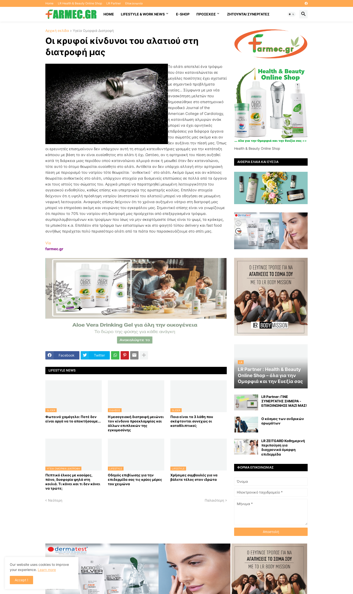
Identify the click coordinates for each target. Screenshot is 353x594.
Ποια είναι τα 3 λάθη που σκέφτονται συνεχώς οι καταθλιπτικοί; (191, 421)
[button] (291, 14)
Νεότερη (55, 500)
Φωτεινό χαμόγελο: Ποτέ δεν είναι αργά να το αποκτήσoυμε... (73, 419)
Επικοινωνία (134, 3)
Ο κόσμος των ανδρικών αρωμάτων (282, 421)
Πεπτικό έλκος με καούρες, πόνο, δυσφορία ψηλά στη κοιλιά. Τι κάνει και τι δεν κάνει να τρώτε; (72, 482)
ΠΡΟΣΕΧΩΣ (206, 14)
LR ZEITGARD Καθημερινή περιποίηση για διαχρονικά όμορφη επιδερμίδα (283, 447)
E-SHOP (182, 14)
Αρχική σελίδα (57, 31)
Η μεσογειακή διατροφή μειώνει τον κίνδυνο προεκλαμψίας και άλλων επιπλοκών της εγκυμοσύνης (136, 423)
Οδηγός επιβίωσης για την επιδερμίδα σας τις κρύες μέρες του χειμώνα (135, 479)
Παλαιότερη (214, 500)
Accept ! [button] (21, 580)
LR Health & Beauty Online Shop (80, 3)
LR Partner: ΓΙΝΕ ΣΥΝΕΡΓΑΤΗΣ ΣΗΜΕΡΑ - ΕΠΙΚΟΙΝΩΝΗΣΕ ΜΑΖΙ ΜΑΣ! (284, 401)
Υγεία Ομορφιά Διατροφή (93, 31)
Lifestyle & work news (143, 14)
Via (48, 243)
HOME (108, 14)
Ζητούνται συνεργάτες (248, 14)
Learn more (47, 570)
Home (49, 3)
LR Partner (113, 3)
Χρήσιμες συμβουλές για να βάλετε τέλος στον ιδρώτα (193, 477)
